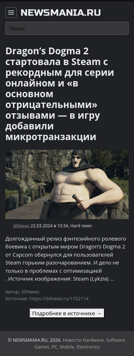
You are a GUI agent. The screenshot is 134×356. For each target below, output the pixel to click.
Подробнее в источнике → (66, 313)
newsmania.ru (60, 13)
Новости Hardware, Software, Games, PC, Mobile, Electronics (80, 343)
